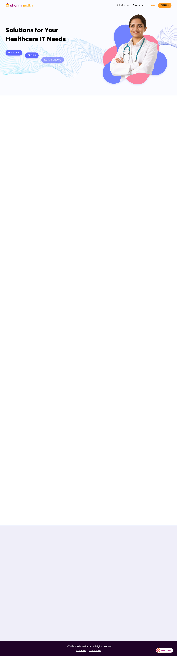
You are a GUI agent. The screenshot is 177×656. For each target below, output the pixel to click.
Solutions (121, 5)
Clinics (32, 58)
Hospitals (13, 54)
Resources (139, 5)
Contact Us (95, 650)
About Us (81, 650)
